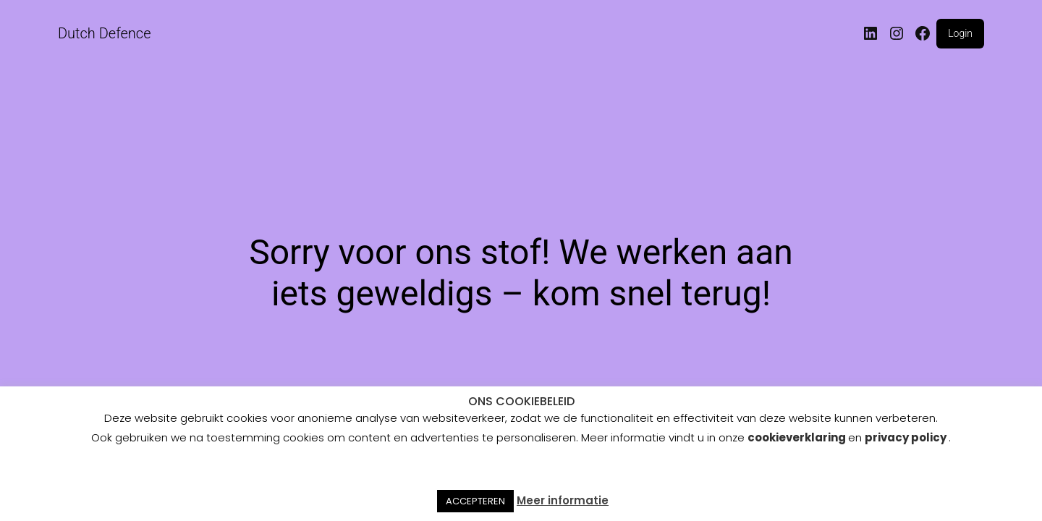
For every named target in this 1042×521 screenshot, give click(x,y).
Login (960, 33)
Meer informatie (563, 500)
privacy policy (905, 437)
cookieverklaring (797, 437)
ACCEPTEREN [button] (475, 501)
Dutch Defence (104, 33)
